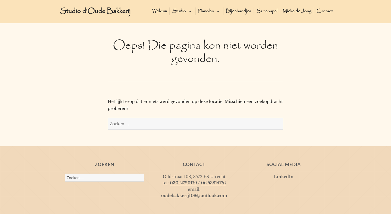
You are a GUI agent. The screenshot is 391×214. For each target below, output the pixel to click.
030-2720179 (183, 182)
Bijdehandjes (238, 11)
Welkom (159, 11)
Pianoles (206, 11)
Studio (179, 11)
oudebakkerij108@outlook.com (194, 195)
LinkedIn (283, 176)
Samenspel (266, 11)
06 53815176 (213, 182)
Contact (324, 11)
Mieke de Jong (297, 11)
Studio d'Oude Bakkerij (95, 11)
